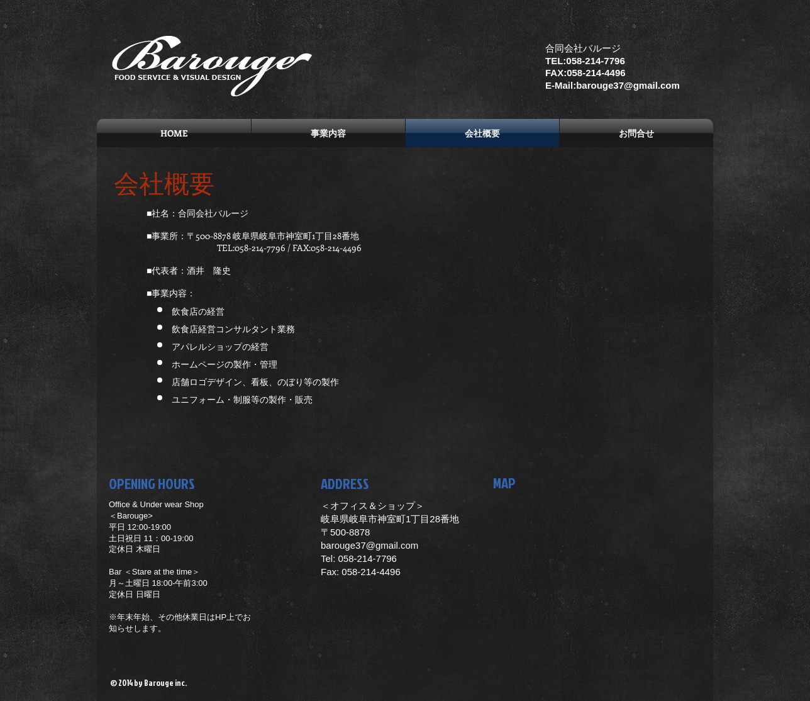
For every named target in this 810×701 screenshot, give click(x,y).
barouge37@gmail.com (369, 545)
